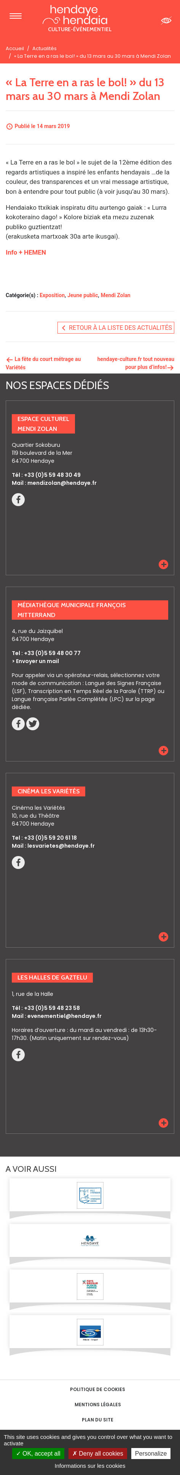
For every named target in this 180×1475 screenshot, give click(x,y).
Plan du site (97, 1419)
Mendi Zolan (116, 295)
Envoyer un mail (37, 661)
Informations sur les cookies (90, 1465)
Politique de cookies (97, 1389)
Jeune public (82, 295)
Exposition (52, 295)
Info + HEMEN (26, 252)
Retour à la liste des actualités (116, 328)
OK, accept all (38, 1453)
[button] (163, 564)
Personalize (151, 1453)
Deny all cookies (97, 1453)
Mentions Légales (98, 1404)
